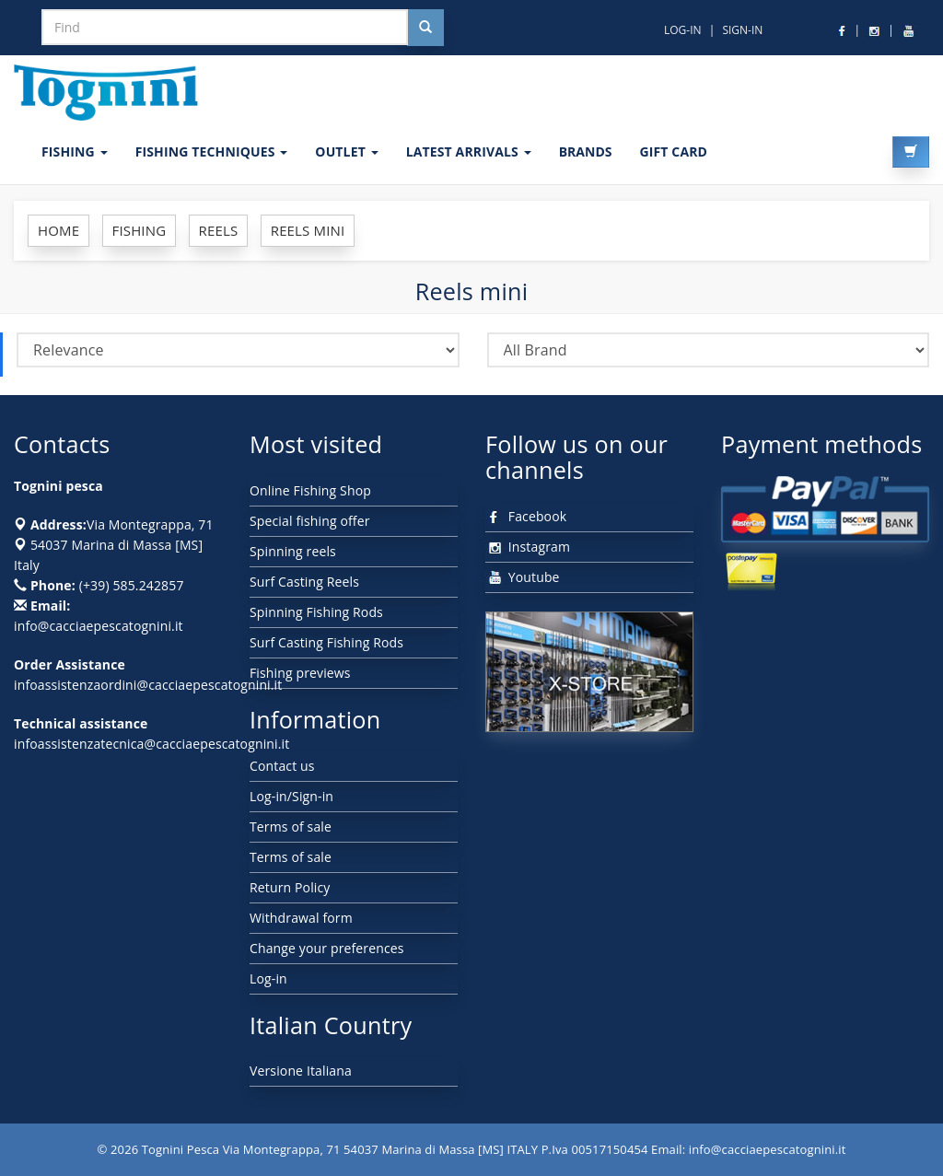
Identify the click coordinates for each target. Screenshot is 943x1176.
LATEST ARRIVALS (468, 151)
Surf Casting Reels (304, 581)
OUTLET (346, 151)
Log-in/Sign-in (291, 796)
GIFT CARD (673, 151)
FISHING (74, 151)
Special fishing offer (310, 521)
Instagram (527, 546)
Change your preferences (327, 948)
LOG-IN (683, 30)
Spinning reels (293, 551)
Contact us (282, 765)
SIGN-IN (742, 30)
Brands (585, 151)
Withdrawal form (301, 917)
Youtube (522, 577)
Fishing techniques (211, 151)
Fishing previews (300, 672)
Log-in (268, 978)
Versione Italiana (301, 1070)
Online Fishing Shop (310, 490)
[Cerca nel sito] (425, 27)
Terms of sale (291, 826)
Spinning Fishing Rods (316, 612)
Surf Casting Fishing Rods (326, 642)
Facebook (525, 516)
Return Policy (290, 887)
